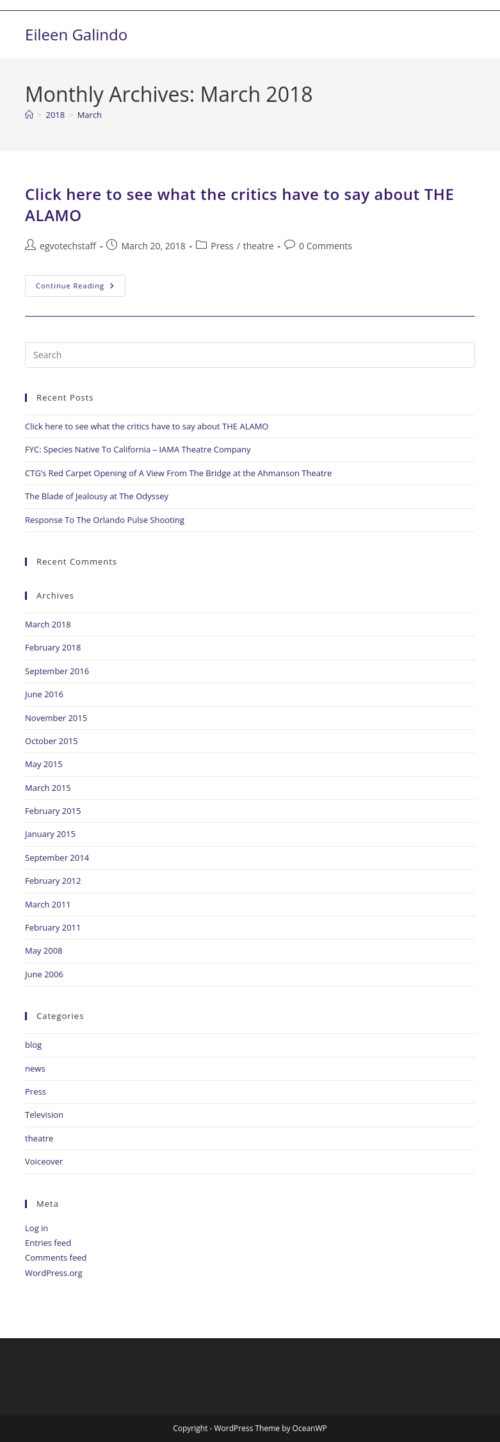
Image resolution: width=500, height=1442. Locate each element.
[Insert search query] (250, 355)
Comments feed (55, 1257)
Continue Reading (80, 282)
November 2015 (56, 718)
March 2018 (48, 624)
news (35, 1068)
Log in (36, 1228)
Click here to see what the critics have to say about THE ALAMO (146, 426)
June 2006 (44, 974)
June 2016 (44, 694)
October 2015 (51, 741)
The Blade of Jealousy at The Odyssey (96, 496)
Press (222, 246)
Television (44, 1114)
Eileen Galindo (76, 34)
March (89, 114)
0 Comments (325, 246)
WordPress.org (54, 1273)
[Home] (29, 114)
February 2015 (53, 810)
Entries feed (48, 1242)
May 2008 (44, 950)
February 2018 (53, 647)
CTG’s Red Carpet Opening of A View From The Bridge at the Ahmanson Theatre (178, 473)
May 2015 (44, 764)
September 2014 (57, 857)
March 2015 (48, 787)
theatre (258, 246)
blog (33, 1044)
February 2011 (53, 927)
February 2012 (53, 880)
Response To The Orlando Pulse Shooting (104, 520)
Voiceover (44, 1161)
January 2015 (50, 834)
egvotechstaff (68, 246)
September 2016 (57, 671)
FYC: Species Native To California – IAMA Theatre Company (138, 449)
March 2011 (48, 904)
